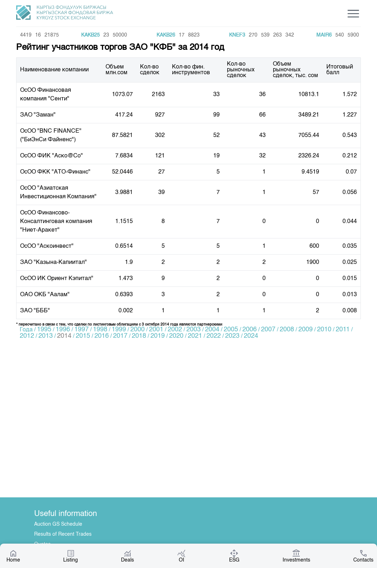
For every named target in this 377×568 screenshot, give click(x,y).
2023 (232, 336)
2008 (287, 329)
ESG (234, 556)
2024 (251, 336)
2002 (175, 329)
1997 (81, 329)
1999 (119, 329)
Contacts (363, 556)
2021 (195, 336)
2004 (212, 329)
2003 (193, 329)
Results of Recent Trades (63, 534)
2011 (343, 329)
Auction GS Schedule (58, 524)
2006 (249, 329)
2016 (101, 336)
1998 (100, 329)
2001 (156, 329)
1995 (44, 329)
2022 (213, 336)
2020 (176, 336)
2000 (137, 329)
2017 (120, 336)
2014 (64, 336)
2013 (45, 336)
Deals (127, 556)
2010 (324, 329)
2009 (305, 329)
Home (13, 556)
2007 (268, 329)
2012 (27, 336)
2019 (157, 336)
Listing (70, 556)
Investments (296, 556)
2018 (139, 336)
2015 (83, 336)
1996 (63, 329)
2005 (231, 329)
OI (181, 556)
